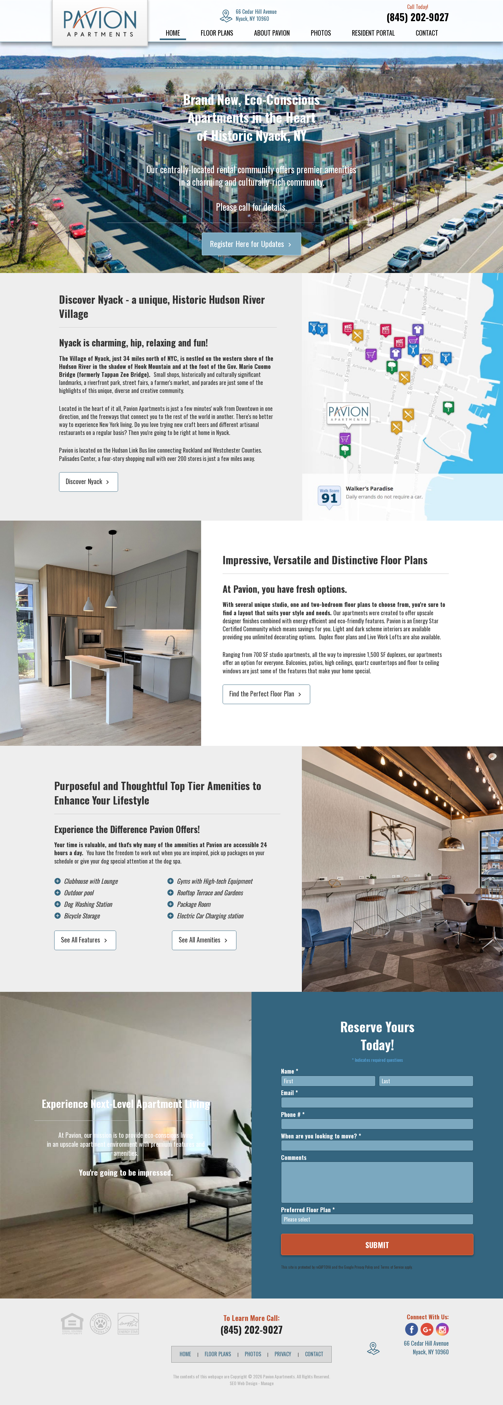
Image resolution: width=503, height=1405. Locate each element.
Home (173, 33)
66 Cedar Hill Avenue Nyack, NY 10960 (426, 1347)
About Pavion (272, 33)
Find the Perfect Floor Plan (266, 693)
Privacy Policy (363, 1267)
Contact (427, 33)
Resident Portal (373, 33)
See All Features (85, 939)
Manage (267, 1383)
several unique (252, 604)
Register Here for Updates (252, 243)
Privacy (283, 1354)
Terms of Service (392, 1267)
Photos (321, 33)
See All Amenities (204, 939)
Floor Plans (217, 33)
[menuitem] (172, 32)
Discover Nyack (88, 481)
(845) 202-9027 (418, 17)
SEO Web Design (243, 1383)
